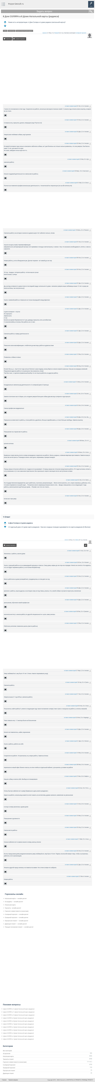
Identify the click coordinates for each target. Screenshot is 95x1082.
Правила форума (13, 1080)
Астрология (6, 1053)
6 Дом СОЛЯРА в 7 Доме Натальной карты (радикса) (18, 1024)
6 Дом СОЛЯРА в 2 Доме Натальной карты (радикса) (18, 1036)
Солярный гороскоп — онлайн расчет (16, 914)
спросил (44, 33)
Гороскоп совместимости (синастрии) (16, 911)
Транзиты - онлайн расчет (13, 908)
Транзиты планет (8, 1059)
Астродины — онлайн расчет (14, 901)
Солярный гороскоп (81, 33)
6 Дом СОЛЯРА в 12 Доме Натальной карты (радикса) (18, 1009)
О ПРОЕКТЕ (77, 1080)
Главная (4, 1080)
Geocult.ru (63, 1080)
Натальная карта (8, 1056)
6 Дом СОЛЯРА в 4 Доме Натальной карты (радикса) (18, 1030)
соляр (5, 30)
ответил (66, 539)
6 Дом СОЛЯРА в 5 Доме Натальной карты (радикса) (18, 1027)
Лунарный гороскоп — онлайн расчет (16, 917)
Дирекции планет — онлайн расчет (16, 924)
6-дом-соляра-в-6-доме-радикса (24, 30)
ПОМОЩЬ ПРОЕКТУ (87, 1080)
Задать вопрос (44, 11)
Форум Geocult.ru (16, 4)
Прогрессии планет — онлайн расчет (16, 921)
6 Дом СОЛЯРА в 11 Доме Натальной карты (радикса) (18, 1012)
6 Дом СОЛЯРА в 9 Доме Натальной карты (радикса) (18, 1018)
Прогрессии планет (9, 1070)
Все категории (7, 1050)
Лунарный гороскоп (9, 1067)
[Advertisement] (47, 59)
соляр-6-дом (12, 30)
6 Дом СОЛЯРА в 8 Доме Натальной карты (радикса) (18, 1021)
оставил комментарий (71, 106)
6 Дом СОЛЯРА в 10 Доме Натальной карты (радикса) (18, 1015)
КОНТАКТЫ (70, 1080)
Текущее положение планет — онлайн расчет (19, 927)
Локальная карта (10, 905)
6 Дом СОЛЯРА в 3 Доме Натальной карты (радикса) (18, 1033)
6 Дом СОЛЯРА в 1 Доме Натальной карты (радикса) (18, 1039)
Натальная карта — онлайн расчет (16, 898)
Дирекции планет (8, 1073)
